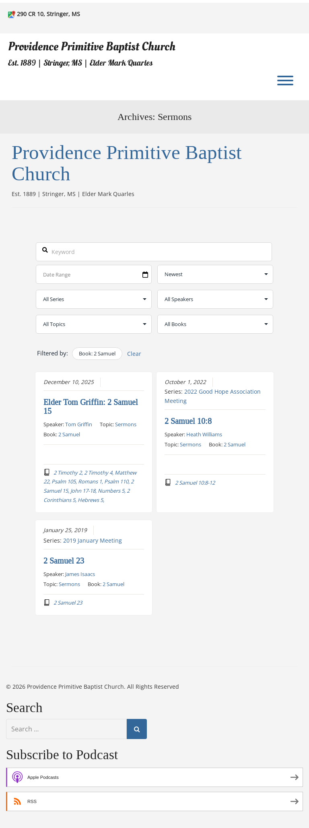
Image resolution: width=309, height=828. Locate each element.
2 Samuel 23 (63, 560)
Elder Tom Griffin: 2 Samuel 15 (90, 406)
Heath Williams (204, 434)
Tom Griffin (78, 423)
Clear (134, 353)
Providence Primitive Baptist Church (91, 46)
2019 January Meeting (92, 540)
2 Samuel (69, 434)
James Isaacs (80, 573)
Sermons (125, 423)
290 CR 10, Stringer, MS (48, 14)
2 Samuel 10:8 (188, 420)
